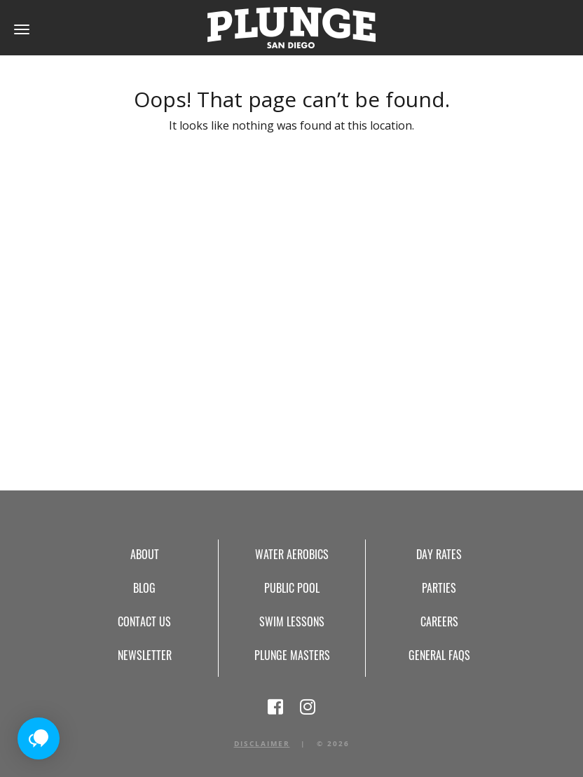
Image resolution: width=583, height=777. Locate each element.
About (144, 554)
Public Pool (292, 587)
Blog (144, 587)
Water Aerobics (292, 554)
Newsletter (145, 655)
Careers (439, 621)
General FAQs (439, 655)
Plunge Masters (292, 655)
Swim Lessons (291, 621)
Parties (439, 587)
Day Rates (439, 554)
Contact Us (144, 621)
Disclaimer (262, 743)
